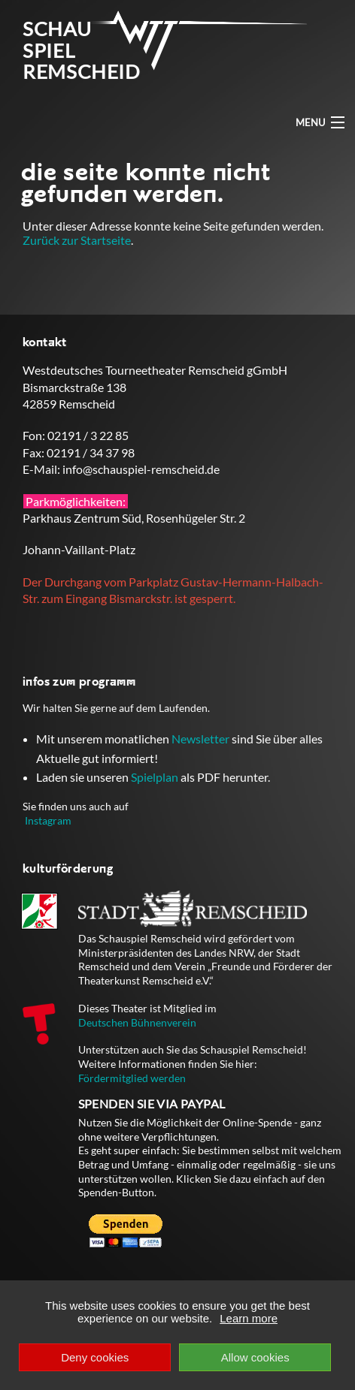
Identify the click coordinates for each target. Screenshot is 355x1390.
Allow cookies (255, 1357)
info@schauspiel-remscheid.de (141, 469)
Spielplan (154, 777)
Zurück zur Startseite (77, 240)
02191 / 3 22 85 (88, 435)
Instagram (48, 820)
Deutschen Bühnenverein (137, 1022)
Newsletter (200, 738)
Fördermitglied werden (132, 1078)
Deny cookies (95, 1357)
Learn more (249, 1318)
